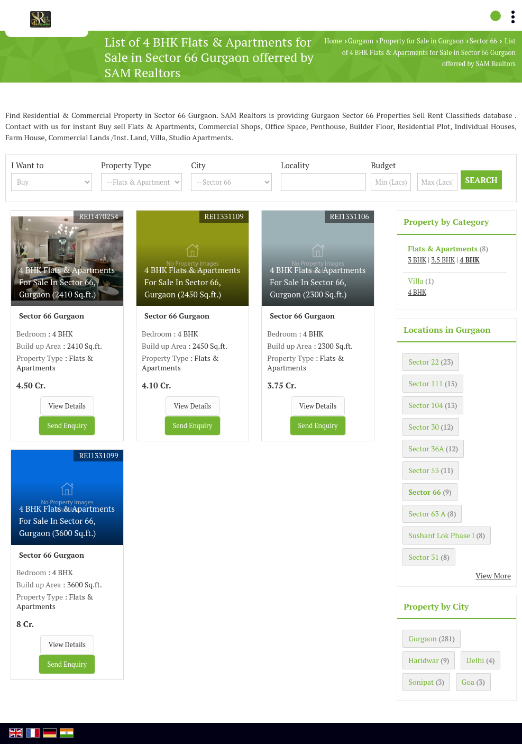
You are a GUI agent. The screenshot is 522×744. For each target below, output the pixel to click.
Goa (468, 682)
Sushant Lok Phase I (441, 535)
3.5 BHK (443, 260)
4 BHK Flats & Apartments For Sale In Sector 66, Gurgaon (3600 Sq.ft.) (67, 520)
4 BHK (469, 260)
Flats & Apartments (443, 248)
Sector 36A (426, 448)
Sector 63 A (426, 514)
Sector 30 (423, 427)
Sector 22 (423, 362)
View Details (67, 406)
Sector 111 (425, 383)
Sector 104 (425, 405)
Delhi (475, 660)
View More (493, 575)
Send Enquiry (67, 425)
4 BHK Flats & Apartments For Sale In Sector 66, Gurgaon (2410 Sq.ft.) (67, 282)
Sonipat (421, 682)
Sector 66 (483, 41)
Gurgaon (360, 41)
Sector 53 (423, 470)
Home (333, 41)
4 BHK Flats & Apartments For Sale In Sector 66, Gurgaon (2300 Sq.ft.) (317, 282)
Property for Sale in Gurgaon (421, 41)
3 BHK (417, 260)
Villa (415, 281)
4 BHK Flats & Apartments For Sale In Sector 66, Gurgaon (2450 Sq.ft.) (192, 282)
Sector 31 (423, 557)
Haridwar (423, 660)
